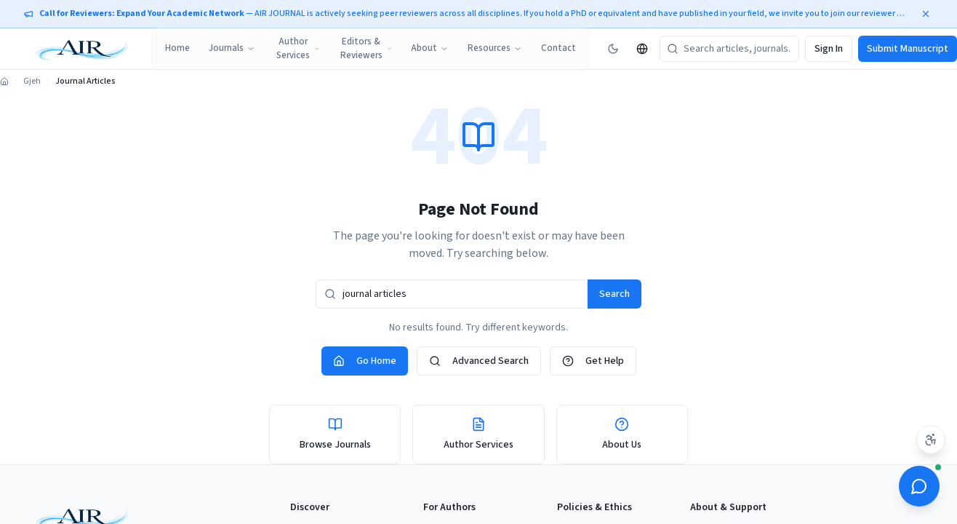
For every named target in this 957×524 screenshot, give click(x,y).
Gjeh (32, 81)
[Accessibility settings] (930, 439)
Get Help (593, 361)
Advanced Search (479, 361)
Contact (558, 48)
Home (177, 48)
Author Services (297, 49)
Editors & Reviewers (366, 49)
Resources (495, 48)
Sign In (828, 48)
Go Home (364, 361)
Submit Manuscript (907, 48)
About (430, 48)
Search (614, 294)
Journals (232, 48)
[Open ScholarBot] (919, 486)
